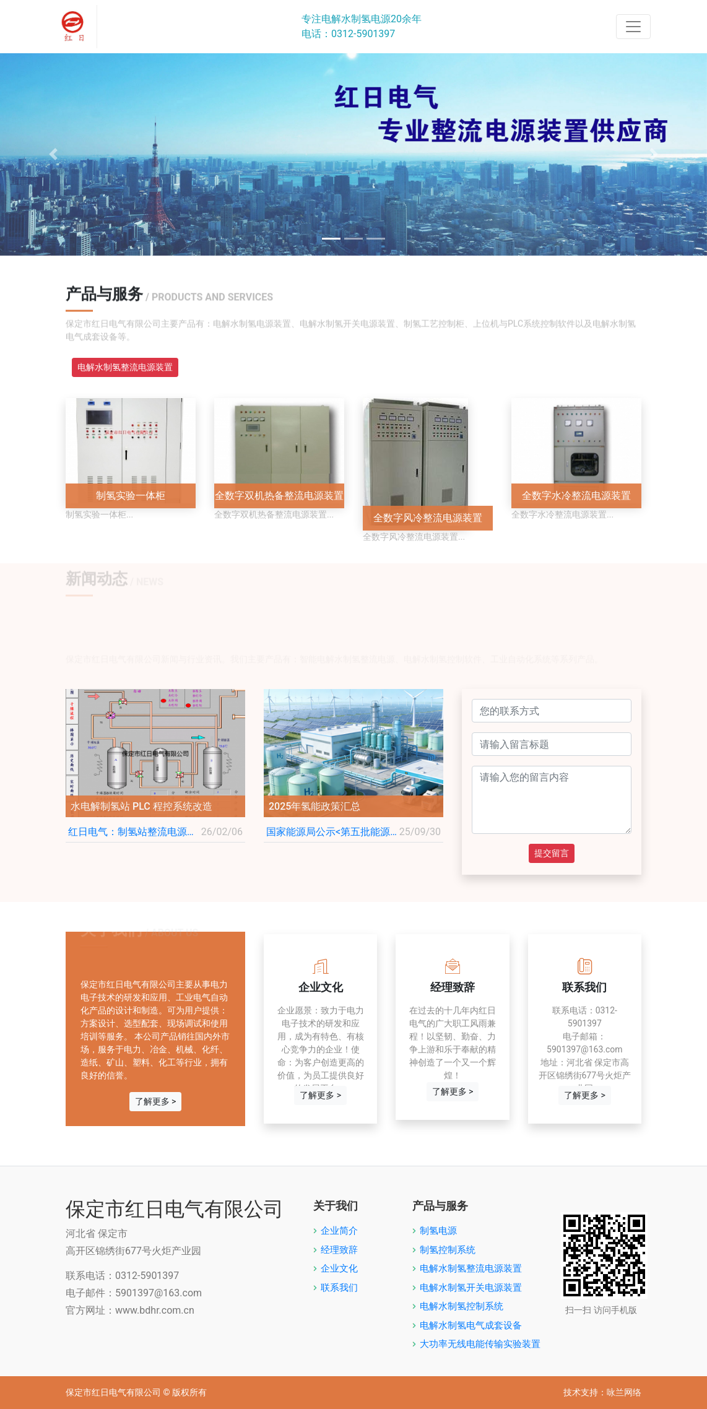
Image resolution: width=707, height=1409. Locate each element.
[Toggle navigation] (633, 26)
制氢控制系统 (447, 1249)
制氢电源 (438, 1230)
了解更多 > (155, 1101)
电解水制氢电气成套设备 (471, 1325)
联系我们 (339, 1287)
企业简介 (339, 1230)
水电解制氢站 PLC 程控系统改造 (141, 806)
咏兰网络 (624, 1392)
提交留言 (551, 853)
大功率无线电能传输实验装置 (480, 1344)
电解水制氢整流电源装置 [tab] (125, 367)
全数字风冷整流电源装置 (427, 518)
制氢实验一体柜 (130, 495)
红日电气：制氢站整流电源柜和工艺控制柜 (134, 832)
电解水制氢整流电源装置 (471, 1268)
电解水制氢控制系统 (461, 1306)
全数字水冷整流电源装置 (576, 495)
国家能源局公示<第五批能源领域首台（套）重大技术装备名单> (332, 832)
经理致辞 (339, 1249)
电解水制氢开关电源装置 (471, 1287)
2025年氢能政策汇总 (314, 806)
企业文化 (339, 1268)
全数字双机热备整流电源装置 (279, 495)
